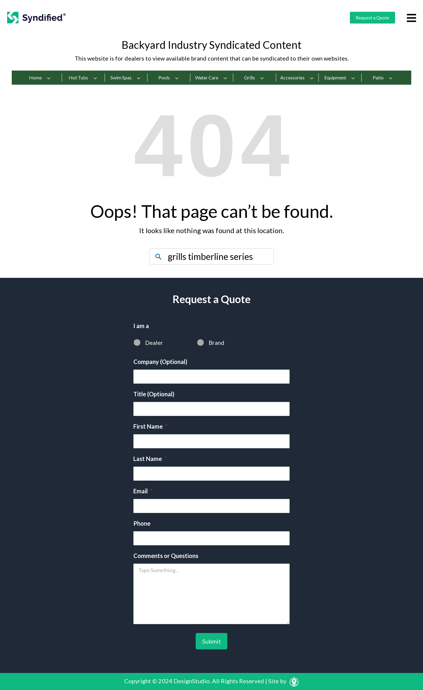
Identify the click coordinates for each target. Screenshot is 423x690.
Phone (141, 523)
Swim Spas (125, 78)
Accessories (297, 78)
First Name (150, 426)
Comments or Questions (165, 555)
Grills (254, 78)
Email (142, 490)
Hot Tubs (83, 78)
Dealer (154, 342)
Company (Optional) (160, 361)
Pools (168, 78)
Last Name (150, 458)
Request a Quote (372, 17)
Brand (216, 342)
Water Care (211, 78)
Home (40, 78)
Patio (383, 78)
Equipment (339, 78)
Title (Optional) (153, 393)
